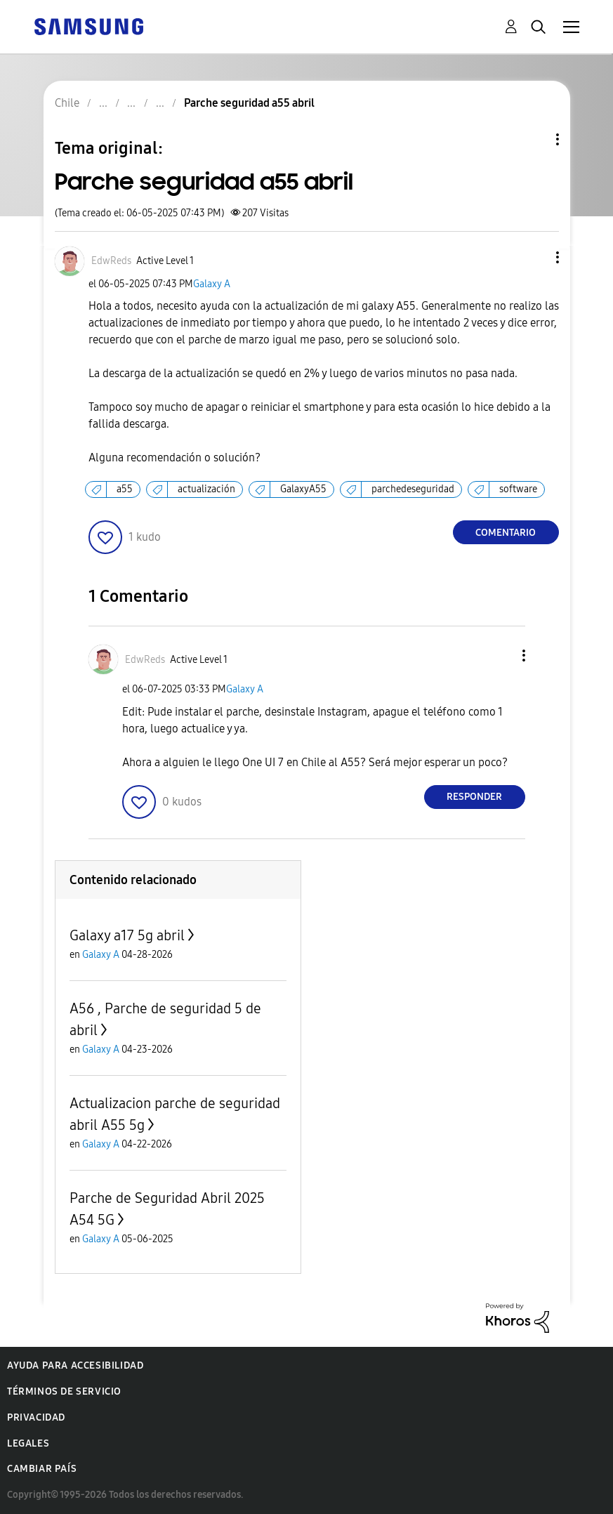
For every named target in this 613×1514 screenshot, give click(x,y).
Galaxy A (211, 284)
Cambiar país (42, 1469)
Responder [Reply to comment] (474, 797)
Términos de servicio (64, 1391)
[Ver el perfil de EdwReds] (111, 261)
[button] (533, 257)
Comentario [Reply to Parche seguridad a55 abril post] (505, 533)
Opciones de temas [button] (533, 139)
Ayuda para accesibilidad (75, 1365)
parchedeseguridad (412, 489)
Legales (28, 1443)
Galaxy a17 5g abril (127, 935)
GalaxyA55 (303, 489)
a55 (125, 489)
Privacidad (36, 1417)
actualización (206, 489)
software (518, 489)
